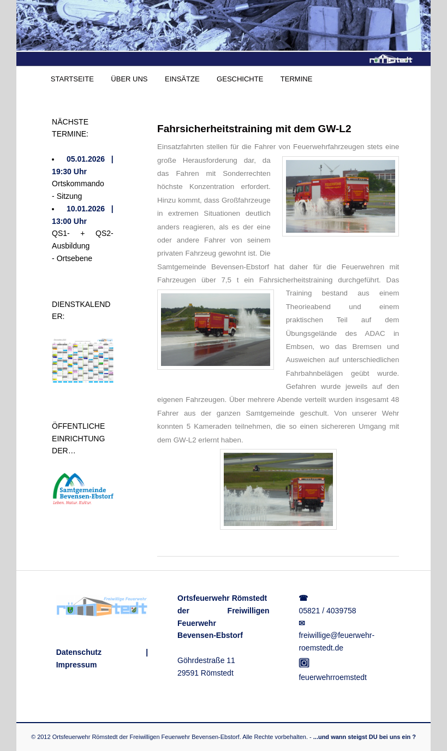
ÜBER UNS (129, 79)
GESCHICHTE (240, 79)
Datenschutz (79, 652)
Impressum (76, 664)
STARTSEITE (72, 79)
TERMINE (297, 79)
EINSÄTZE (182, 79)
